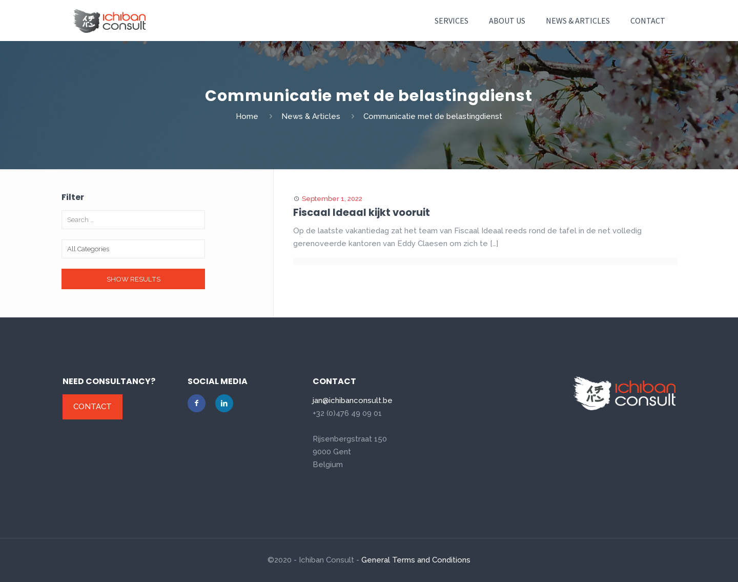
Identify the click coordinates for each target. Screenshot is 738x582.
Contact (92, 406)
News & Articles (310, 116)
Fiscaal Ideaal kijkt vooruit (362, 212)
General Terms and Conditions (415, 560)
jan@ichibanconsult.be (353, 400)
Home (247, 116)
